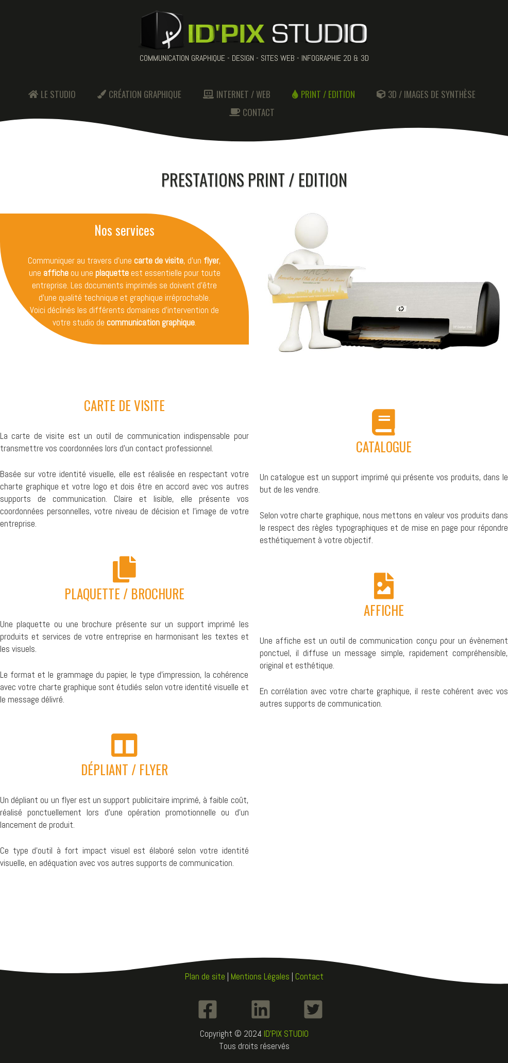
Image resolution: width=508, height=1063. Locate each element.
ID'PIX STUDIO (286, 1033)
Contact (309, 976)
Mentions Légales (260, 976)
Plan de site (205, 976)
